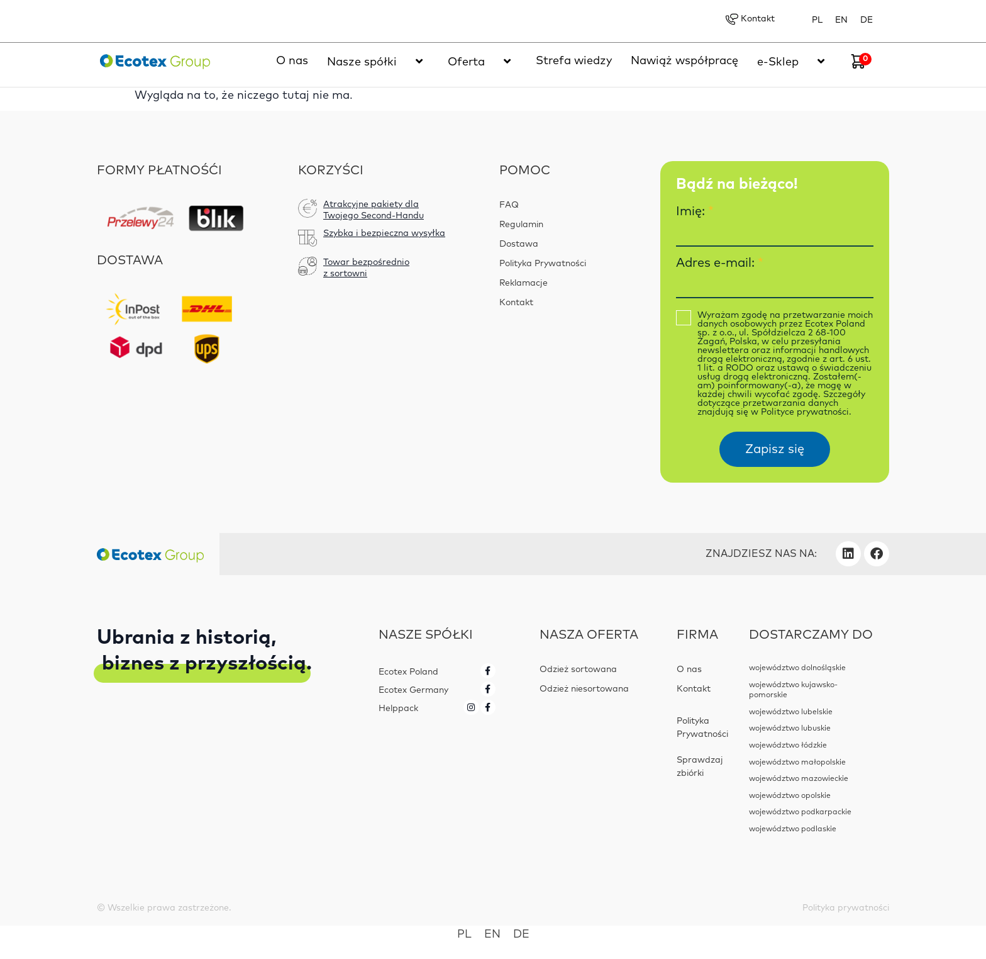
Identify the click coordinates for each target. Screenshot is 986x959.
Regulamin (522, 225)
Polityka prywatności (844, 901)
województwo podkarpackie (798, 806)
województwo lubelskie (790, 710)
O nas (292, 61)
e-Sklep (794, 61)
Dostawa (518, 244)
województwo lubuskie (789, 726)
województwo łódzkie (787, 742)
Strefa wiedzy (574, 61)
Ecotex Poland (409, 672)
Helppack (399, 708)
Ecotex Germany (413, 690)
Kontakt (748, 19)
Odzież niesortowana (585, 689)
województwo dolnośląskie (796, 668)
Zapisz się (774, 450)
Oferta (482, 61)
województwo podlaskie (791, 823)
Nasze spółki (378, 61)
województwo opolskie (789, 790)
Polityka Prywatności (543, 264)
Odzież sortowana (579, 670)
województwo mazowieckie (797, 774)
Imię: (695, 212)
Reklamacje (523, 283)
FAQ (509, 205)
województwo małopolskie (796, 758)
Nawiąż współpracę (684, 61)
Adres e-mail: (719, 263)
